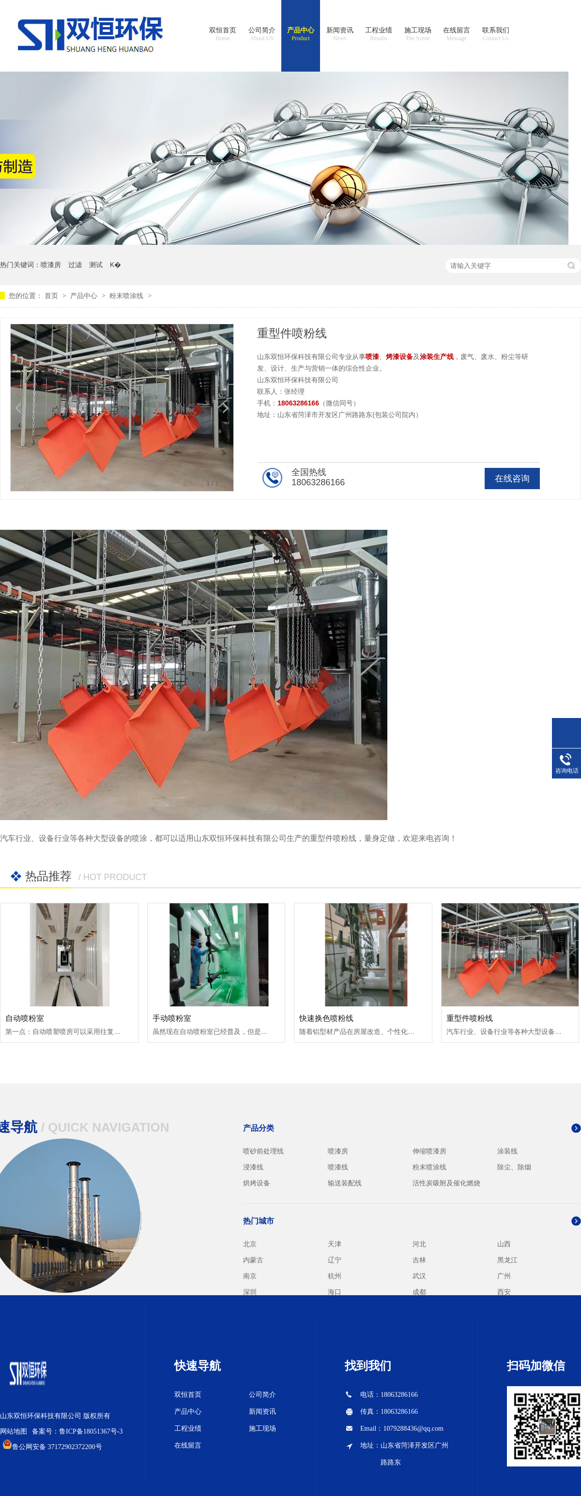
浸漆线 (253, 1167)
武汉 (419, 1276)
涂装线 (507, 1151)
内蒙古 (253, 1260)
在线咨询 (512, 478)
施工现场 (417, 34)
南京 (250, 1276)
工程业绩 (378, 34)
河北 (419, 1244)
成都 (419, 1292)
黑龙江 (507, 1260)
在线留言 (456, 34)
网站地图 (13, 1431)
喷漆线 (338, 1167)
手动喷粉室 (172, 1018)
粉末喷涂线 (126, 295)
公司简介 (261, 34)
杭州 (334, 1276)
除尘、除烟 (514, 1167)
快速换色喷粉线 (326, 1018)
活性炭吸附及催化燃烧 (446, 1183)
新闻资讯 (339, 34)
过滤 (75, 265)
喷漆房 (51, 265)
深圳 (250, 1292)
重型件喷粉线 (469, 1018)
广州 (504, 1276)
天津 (334, 1244)
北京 (250, 1244)
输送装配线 (345, 1183)
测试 (96, 265)
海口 (334, 1292)
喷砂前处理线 (263, 1151)
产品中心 (300, 34)
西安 (504, 1292)
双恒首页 (222, 34)
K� (115, 265)
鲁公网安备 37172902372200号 (57, 1447)
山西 (504, 1244)
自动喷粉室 (24, 1018)
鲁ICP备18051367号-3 (90, 1431)
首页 (52, 295)
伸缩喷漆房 (429, 1151)
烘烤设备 (256, 1183)
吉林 (419, 1260)
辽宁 (334, 1260)
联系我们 (495, 34)
